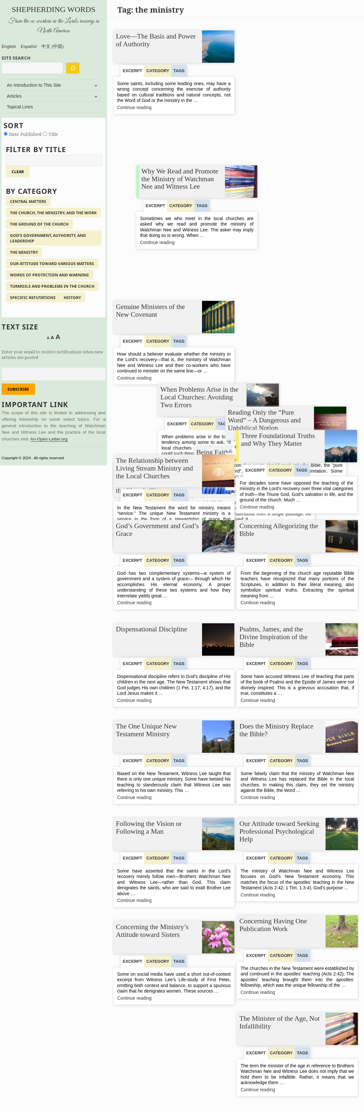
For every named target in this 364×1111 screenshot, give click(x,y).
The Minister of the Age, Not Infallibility (280, 1022)
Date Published (23, 134)
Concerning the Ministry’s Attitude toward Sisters (152, 931)
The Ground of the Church (39, 224)
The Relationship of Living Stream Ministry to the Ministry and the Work (153, 238)
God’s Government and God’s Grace (157, 530)
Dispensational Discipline (151, 629)
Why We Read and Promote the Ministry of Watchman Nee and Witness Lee (280, 43)
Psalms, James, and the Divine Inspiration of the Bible (274, 636)
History (72, 297)
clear (18, 171)
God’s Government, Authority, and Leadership (48, 238)
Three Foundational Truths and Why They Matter (279, 432)
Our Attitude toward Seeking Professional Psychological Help (279, 831)
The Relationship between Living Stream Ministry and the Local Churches (154, 436)
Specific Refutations (33, 297)
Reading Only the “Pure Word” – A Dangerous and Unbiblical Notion (276, 339)
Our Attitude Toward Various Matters (52, 263)
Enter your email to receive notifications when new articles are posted (52, 354)
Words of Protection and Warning (49, 275)
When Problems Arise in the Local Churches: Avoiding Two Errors (278, 141)
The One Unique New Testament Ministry (146, 730)
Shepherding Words (53, 9)
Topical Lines (20, 106)
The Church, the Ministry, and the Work (53, 213)
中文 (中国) (52, 46)
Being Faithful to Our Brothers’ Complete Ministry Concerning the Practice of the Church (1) (279, 242)
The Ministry (24, 252)
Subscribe (18, 389)
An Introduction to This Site (34, 85)
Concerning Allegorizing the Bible (279, 530)
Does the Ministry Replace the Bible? (277, 730)
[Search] (73, 68)
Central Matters (28, 201)
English (9, 46)
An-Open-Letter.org (49, 439)
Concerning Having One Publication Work (273, 925)
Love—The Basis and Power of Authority (156, 40)
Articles (14, 96)
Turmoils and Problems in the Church (52, 286)
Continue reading (143, 107)
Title (50, 134)
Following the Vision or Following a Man (149, 827)
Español (29, 46)
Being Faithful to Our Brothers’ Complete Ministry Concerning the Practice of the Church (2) (156, 339)
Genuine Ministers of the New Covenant (150, 137)
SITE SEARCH (16, 58)
